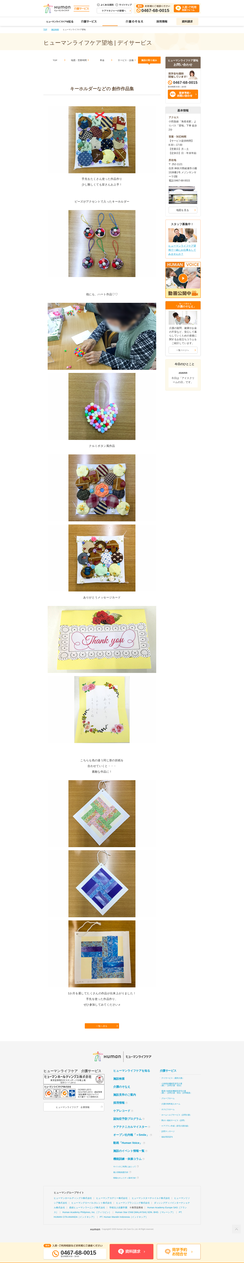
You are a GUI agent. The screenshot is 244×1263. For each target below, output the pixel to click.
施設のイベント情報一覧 (128, 1157)
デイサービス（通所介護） (172, 1084)
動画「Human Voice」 (127, 1149)
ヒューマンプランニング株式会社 (133, 1209)
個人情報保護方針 (120, 1178)
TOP (45, 29)
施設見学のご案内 (124, 1100)
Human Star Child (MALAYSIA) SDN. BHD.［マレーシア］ (145, 1218)
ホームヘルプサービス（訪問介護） (176, 1121)
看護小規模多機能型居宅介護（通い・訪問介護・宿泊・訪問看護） (176, 1098)
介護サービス (168, 1076)
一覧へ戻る (102, 1031)
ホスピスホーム (168, 1115)
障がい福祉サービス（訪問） (173, 1126)
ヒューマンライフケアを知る (131, 1076)
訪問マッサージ (168, 1137)
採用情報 (119, 1108)
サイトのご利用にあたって (124, 1173)
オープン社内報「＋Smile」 (131, 1141)
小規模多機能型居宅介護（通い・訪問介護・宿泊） (171, 1091)
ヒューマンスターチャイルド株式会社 (151, 1204)
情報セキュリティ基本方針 (124, 1184)
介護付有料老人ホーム (170, 1110)
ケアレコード (121, 1117)
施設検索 (55, 29)
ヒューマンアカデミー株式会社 (112, 1204)
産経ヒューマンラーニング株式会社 (87, 1213)
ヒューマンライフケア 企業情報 (72, 1113)
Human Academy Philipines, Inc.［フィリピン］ (86, 1218)
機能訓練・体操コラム (127, 1165)
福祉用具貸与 (167, 1143)
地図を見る (182, 210)
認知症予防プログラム (127, 1125)
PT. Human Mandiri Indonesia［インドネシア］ (124, 1223)
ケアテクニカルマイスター (130, 1133)
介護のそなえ (121, 1092)
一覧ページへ (182, 350)
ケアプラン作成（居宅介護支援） (175, 1132)
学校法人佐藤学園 (118, 1213)
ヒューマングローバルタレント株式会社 (91, 1209)
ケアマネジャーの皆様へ (114, 10)
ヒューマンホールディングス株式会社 (73, 1204)
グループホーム (168, 1104)
